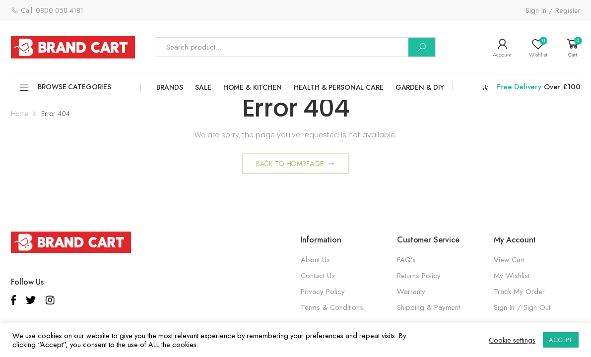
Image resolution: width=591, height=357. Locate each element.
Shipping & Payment (428, 307)
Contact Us (318, 275)
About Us (315, 259)
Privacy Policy (323, 291)
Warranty (411, 291)
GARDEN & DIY (419, 87)
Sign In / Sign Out (522, 307)
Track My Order (519, 291)
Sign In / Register (553, 10)
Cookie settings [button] (512, 340)
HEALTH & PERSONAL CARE (339, 87)
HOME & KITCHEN (252, 87)
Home (19, 114)
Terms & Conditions (332, 307)
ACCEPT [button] (561, 340)
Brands (169, 87)
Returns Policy (419, 275)
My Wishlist (511, 275)
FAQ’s (406, 259)
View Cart (509, 259)
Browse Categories (65, 88)
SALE (203, 87)
